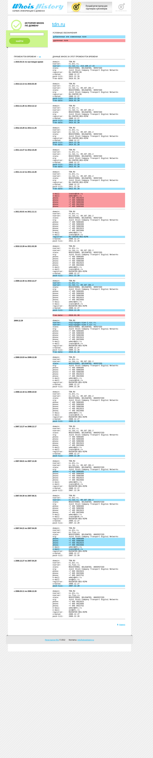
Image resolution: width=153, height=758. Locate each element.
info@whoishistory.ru (86, 746)
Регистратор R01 (52, 746)
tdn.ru (58, 24)
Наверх (121, 731)
